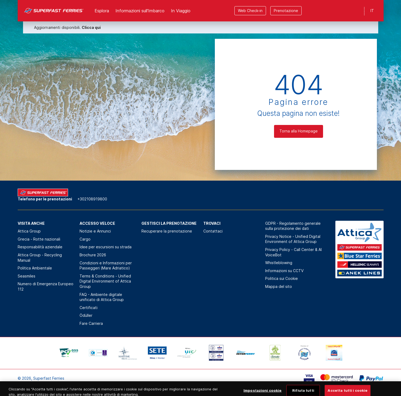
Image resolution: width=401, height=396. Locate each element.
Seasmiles (26, 276)
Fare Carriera (91, 323)
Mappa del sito (278, 286)
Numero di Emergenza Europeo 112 (45, 286)
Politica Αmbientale (35, 268)
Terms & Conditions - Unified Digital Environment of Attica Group (105, 281)
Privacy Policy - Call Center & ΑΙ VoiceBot (293, 252)
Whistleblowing (278, 262)
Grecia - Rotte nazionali (39, 239)
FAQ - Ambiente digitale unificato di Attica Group (102, 297)
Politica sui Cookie (281, 278)
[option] (68, 353)
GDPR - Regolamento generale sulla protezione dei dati (293, 226)
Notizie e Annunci (95, 231)
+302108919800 (92, 199)
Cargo (85, 239)
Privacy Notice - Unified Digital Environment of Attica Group (292, 239)
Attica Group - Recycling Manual (40, 257)
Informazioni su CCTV (284, 270)
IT (372, 10)
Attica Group (29, 231)
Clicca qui (91, 27)
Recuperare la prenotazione (166, 231)
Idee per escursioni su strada (106, 247)
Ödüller (86, 315)
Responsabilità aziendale (40, 247)
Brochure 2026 (93, 255)
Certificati (89, 307)
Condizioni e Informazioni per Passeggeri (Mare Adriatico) (106, 266)
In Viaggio (180, 10)
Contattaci (213, 231)
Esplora (102, 10)
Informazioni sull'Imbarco (139, 10)
